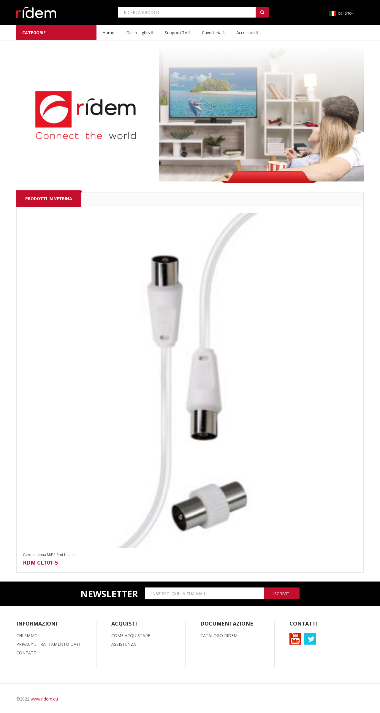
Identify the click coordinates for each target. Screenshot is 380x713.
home (108, 32)
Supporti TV (176, 32)
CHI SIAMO (27, 635)
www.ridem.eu (44, 699)
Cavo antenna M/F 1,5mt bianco (49, 554)
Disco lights (138, 32)
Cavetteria (211, 32)
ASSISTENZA (123, 644)
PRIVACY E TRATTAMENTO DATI (48, 644)
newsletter (109, 594)
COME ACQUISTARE (130, 635)
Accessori (245, 32)
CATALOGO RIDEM (219, 635)
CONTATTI (26, 653)
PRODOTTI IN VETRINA (48, 198)
